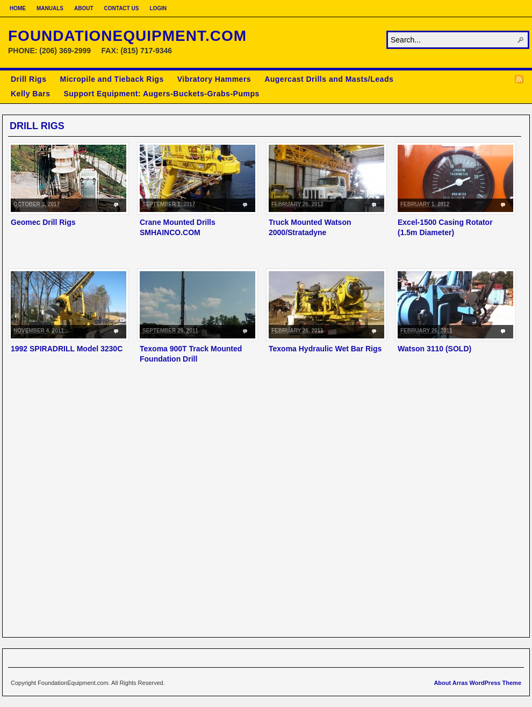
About (84, 8)
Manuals (50, 8)
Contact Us (121, 8)
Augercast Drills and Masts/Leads (328, 79)
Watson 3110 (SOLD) (434, 348)
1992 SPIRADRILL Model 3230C (67, 348)
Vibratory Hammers (214, 79)
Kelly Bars (30, 93)
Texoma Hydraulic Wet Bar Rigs (325, 348)
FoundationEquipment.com (127, 35)
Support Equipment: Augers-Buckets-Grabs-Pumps (161, 93)
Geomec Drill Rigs (43, 222)
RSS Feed (519, 79)
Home (18, 8)
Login (158, 8)
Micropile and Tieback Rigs (111, 79)
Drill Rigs (28, 79)
